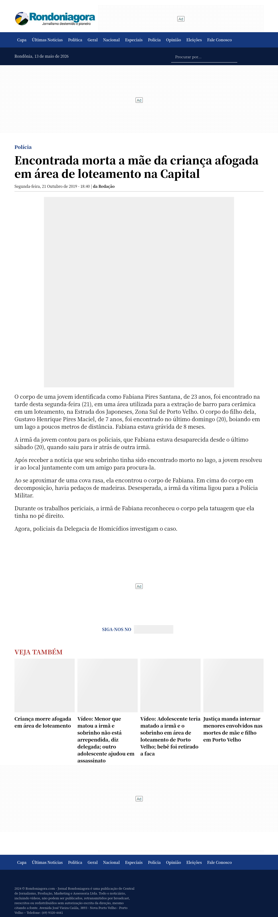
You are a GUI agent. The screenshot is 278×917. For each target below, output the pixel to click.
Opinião (173, 39)
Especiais (133, 39)
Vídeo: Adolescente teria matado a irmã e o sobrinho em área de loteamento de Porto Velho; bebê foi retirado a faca (170, 736)
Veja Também (38, 651)
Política (75, 39)
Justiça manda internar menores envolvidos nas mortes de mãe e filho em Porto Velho (232, 729)
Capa (22, 39)
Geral (93, 39)
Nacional (111, 39)
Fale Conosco (219, 39)
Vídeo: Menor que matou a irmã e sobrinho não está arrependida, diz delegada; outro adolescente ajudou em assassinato (105, 739)
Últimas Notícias (47, 39)
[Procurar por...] (204, 56)
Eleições (194, 39)
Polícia (154, 39)
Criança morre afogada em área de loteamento (42, 722)
